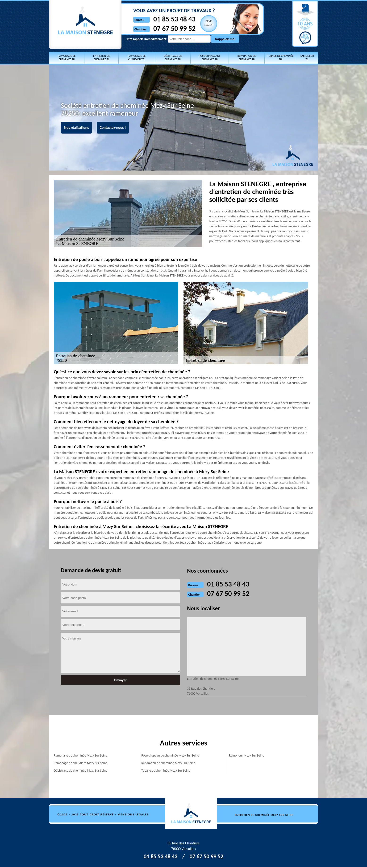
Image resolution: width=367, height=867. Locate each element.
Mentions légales (133, 814)
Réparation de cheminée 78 (247, 57)
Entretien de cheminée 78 (101, 57)
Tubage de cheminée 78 (280, 57)
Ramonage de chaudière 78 (137, 57)
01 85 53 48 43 (174, 19)
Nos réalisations (76, 127)
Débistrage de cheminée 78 (173, 57)
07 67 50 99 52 (174, 28)
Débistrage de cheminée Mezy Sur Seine (80, 771)
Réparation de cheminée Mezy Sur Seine (168, 763)
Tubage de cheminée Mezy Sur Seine (165, 771)
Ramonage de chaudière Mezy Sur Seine (80, 763)
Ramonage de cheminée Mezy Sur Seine (80, 755)
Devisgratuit (209, 23)
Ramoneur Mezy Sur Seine (246, 755)
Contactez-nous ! (113, 127)
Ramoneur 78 (307, 57)
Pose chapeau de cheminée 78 (209, 57)
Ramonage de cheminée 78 (67, 57)
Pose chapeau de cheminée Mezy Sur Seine (170, 755)
